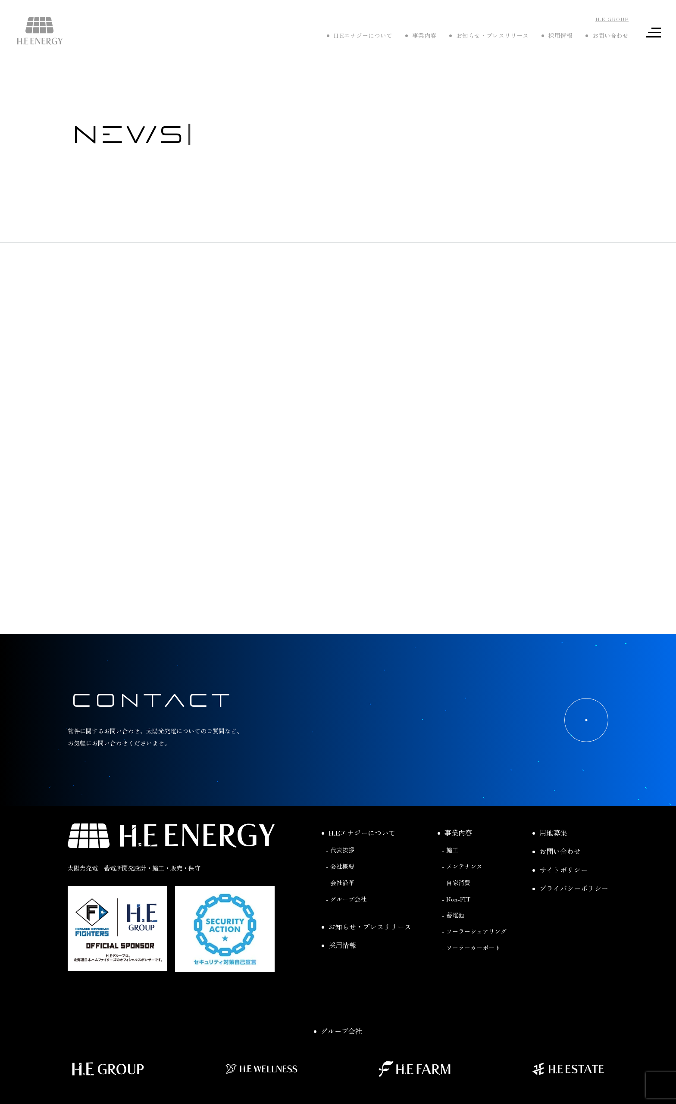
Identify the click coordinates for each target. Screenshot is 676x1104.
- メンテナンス (462, 866)
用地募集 (549, 832)
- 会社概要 (340, 866)
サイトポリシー (560, 869)
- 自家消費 (456, 882)
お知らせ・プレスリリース (366, 926)
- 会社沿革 (340, 882)
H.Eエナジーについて (358, 832)
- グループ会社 (346, 899)
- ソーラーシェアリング (474, 931)
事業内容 (455, 832)
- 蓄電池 (453, 915)
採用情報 (339, 945)
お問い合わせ (556, 851)
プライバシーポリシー (570, 888)
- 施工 (450, 849)
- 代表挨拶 (340, 849)
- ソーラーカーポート (471, 947)
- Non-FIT (456, 899)
